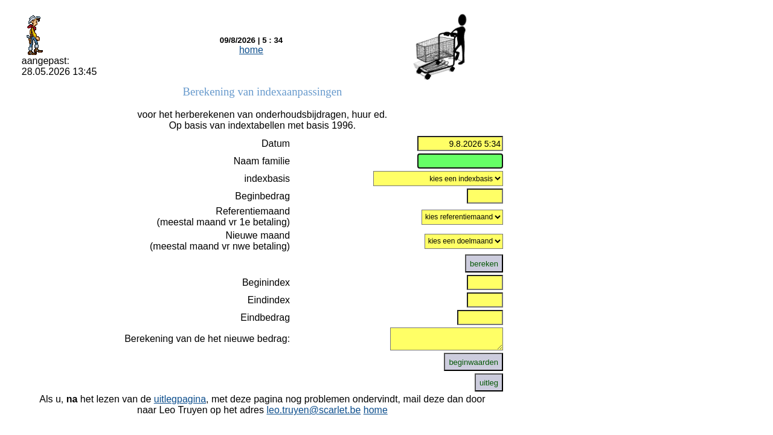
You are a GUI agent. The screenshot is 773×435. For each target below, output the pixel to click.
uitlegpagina (180, 399)
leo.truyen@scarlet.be (313, 410)
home (251, 50)
